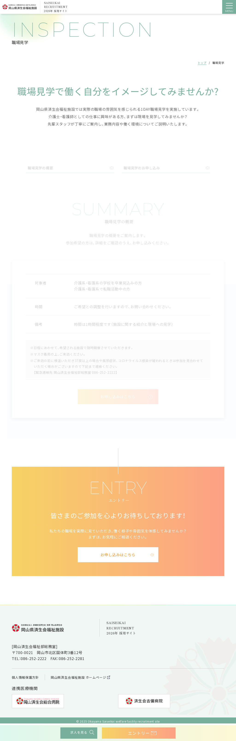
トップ (202, 63)
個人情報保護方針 (27, 677)
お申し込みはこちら (117, 554)
